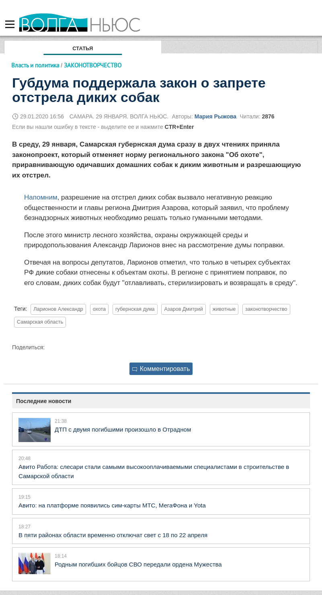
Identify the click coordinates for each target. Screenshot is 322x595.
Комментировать (161, 368)
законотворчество (266, 309)
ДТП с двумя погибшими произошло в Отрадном (123, 429)
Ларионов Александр (58, 309)
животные (224, 309)
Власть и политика (35, 65)
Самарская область (40, 322)
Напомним (40, 197)
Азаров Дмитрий (183, 309)
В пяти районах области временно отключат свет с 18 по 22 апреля (112, 535)
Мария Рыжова (215, 116)
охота (99, 309)
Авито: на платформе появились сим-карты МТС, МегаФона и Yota (112, 505)
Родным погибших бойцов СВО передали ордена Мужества (138, 564)
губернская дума (135, 309)
